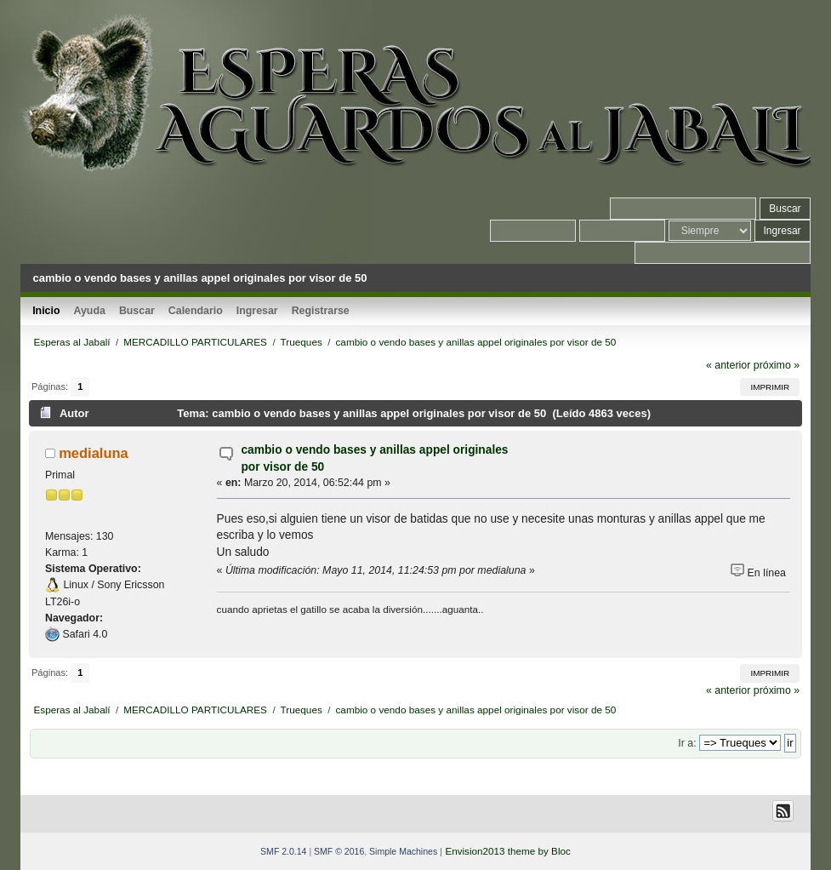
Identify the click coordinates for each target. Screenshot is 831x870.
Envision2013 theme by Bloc (507, 850)
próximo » (777, 365)
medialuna (93, 453)
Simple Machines (403, 851)
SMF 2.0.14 (283, 851)
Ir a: (687, 743)
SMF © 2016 (339, 851)
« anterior (728, 365)
